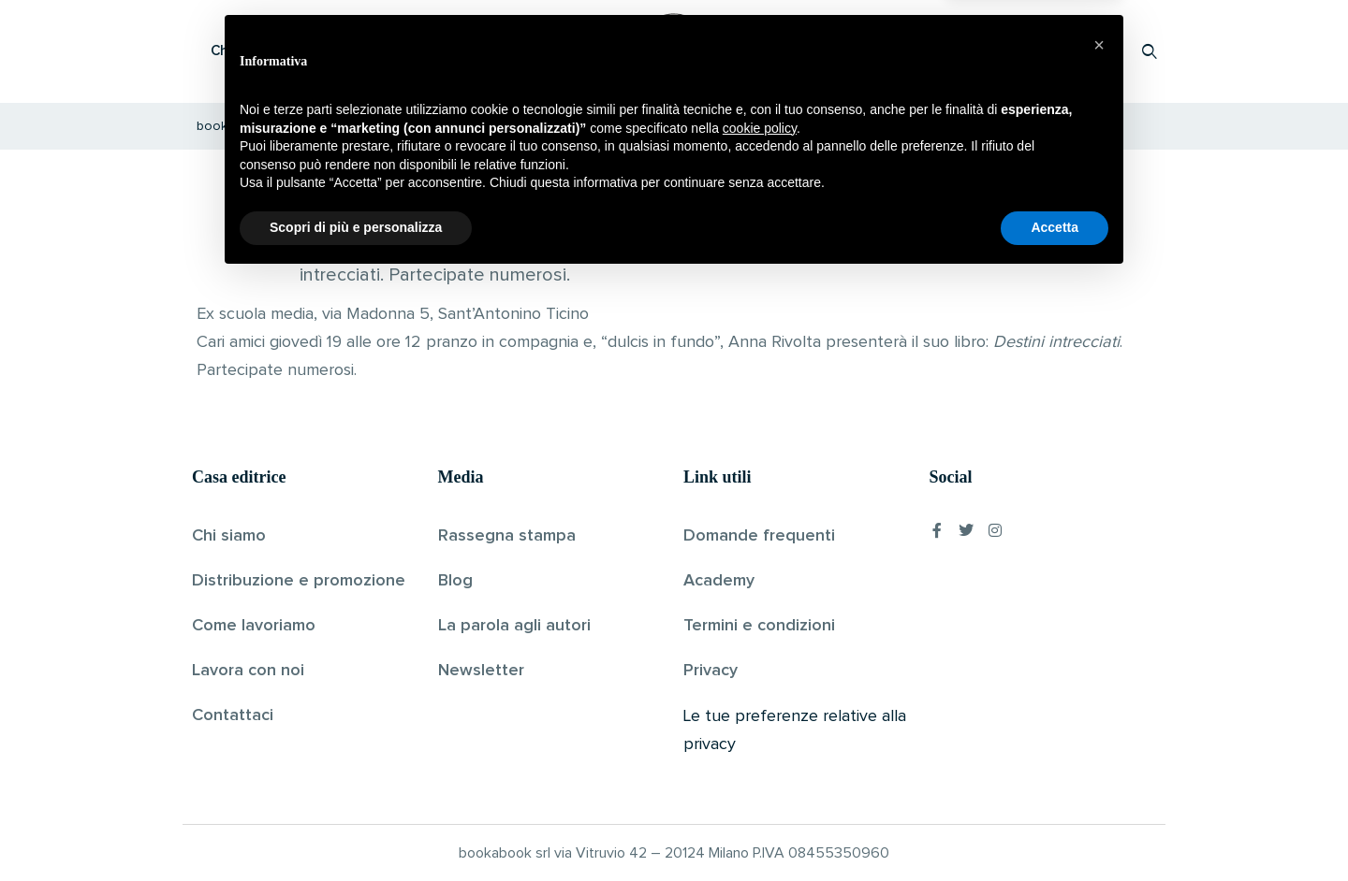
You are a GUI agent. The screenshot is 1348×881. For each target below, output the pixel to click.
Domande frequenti (759, 535)
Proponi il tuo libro (1001, 51)
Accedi (1101, 51)
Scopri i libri (435, 51)
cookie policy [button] (760, 730)
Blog (455, 580)
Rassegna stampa (507, 535)
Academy (719, 580)
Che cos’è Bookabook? (285, 51)
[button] (1099, 647)
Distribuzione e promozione (298, 580)
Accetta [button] (1054, 829)
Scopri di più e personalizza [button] (356, 829)
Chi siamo (229, 535)
